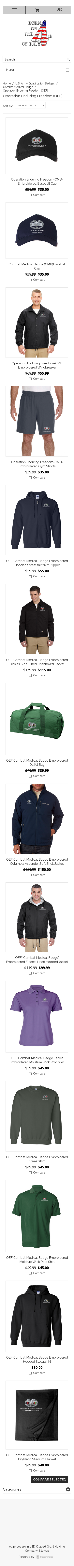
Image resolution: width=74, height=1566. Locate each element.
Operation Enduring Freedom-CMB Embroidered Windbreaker (37, 365)
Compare (39, 194)
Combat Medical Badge (18, 87)
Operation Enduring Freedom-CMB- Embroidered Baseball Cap (37, 181)
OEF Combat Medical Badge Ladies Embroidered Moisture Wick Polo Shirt (37, 1060)
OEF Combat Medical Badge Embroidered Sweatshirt (37, 1159)
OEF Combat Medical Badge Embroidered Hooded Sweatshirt (37, 1359)
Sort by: (8, 105)
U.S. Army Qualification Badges (35, 83)
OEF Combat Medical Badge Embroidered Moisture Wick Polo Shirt (37, 1260)
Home (7, 83)
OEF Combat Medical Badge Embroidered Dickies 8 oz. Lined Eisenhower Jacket (37, 662)
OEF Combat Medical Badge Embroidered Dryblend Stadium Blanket (37, 1457)
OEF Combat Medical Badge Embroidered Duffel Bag (37, 762)
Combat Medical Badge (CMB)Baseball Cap (37, 266)
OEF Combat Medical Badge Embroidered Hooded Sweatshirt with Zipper (37, 563)
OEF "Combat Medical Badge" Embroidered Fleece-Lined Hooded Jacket (37, 960)
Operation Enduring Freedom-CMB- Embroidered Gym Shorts (37, 464)
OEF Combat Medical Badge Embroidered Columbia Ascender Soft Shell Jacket (37, 862)
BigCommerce (46, 1557)
